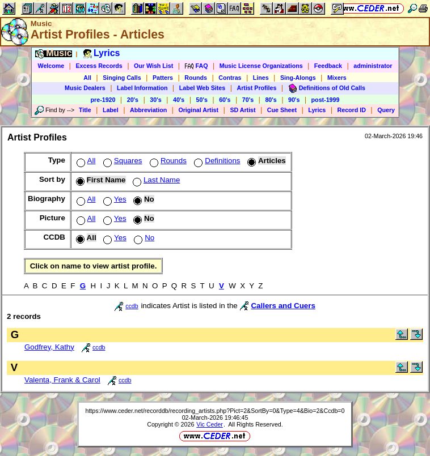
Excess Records (98, 65)
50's (202, 99)
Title (85, 109)
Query (386, 109)
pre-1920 (103, 99)
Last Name (155, 180)
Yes (114, 199)
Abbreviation (148, 109)
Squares (121, 160)
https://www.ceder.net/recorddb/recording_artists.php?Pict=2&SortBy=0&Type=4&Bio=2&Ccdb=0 (214, 410)
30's (155, 99)
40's (178, 99)
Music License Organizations (261, 65)
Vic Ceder (209, 424)
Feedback (328, 65)
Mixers (337, 77)
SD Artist (242, 109)
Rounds (195, 77)
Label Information (142, 87)
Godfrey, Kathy (49, 347)
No (143, 237)
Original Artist (198, 109)
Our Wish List (153, 65)
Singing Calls (122, 77)
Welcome (51, 65)
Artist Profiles (257, 87)
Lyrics (317, 109)
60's (224, 99)
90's (294, 99)
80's (270, 99)
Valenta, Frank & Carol (62, 380)
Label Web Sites (202, 87)
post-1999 (325, 99)
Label (111, 109)
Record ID (352, 109)
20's (132, 99)
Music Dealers (85, 87)
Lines (261, 77)
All (87, 77)
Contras (229, 77)
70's (248, 99)
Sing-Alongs (298, 77)
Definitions (216, 160)
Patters (163, 77)
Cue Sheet (282, 109)
